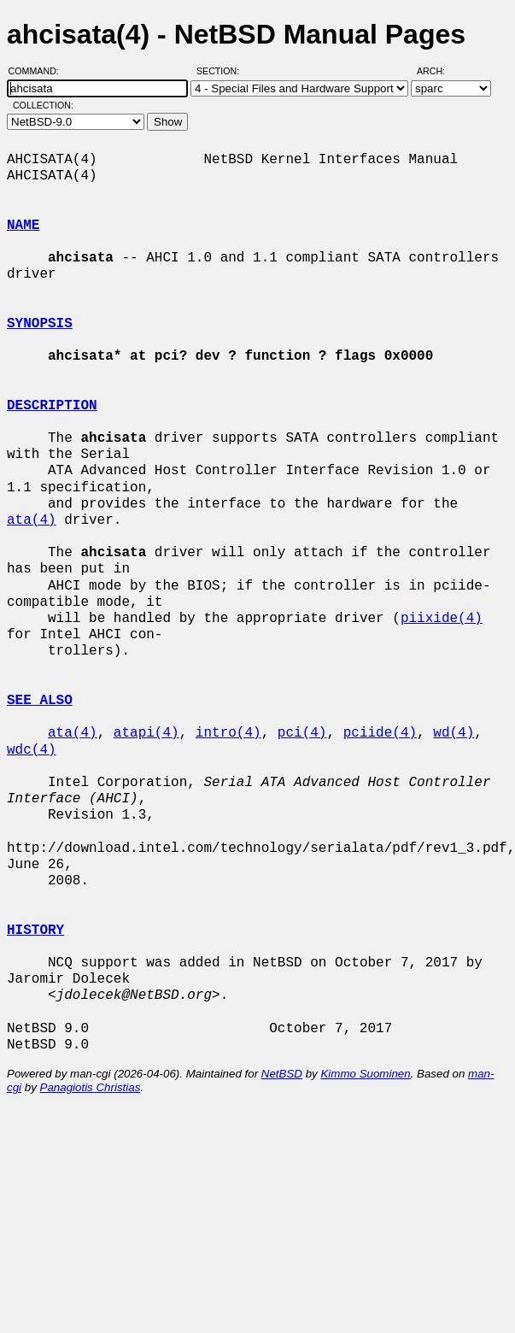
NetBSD (281, 1073)
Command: (39, 71)
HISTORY (35, 930)
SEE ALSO (40, 700)
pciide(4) (380, 733)
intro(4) (228, 733)
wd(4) (453, 733)
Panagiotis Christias (90, 1087)
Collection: (43, 105)
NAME (23, 225)
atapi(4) (146, 733)
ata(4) (31, 520)
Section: (221, 71)
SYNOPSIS (40, 323)
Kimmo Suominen (365, 1073)
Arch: (438, 71)
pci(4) (302, 733)
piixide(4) (442, 618)
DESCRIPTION (52, 405)
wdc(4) (31, 750)
